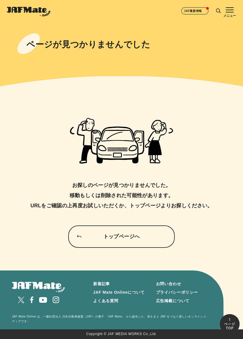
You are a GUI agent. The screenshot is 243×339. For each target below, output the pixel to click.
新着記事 (101, 284)
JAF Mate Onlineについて (119, 292)
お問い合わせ (168, 284)
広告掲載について (173, 301)
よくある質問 (105, 301)
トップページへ (121, 236)
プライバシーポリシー (177, 292)
